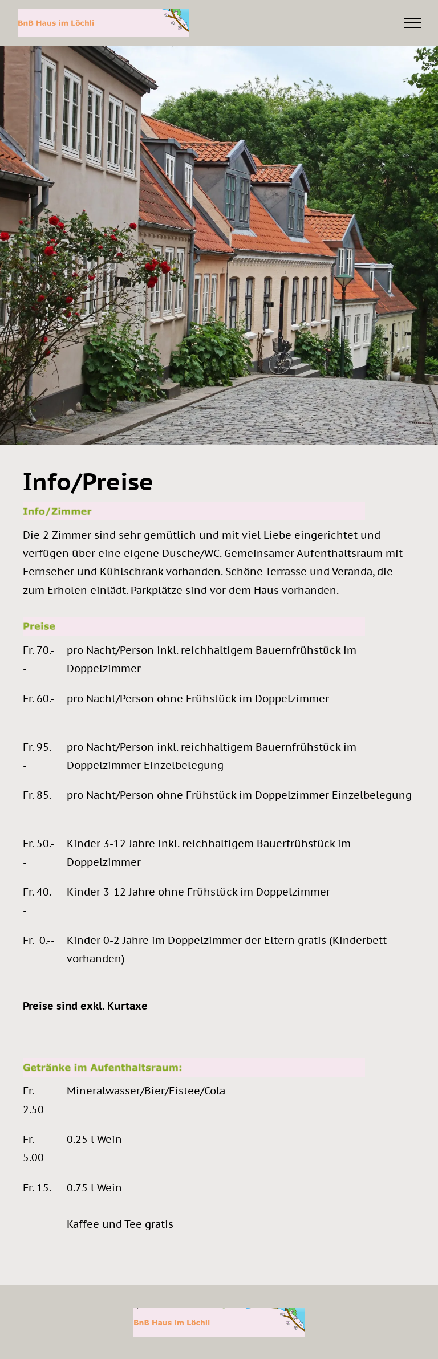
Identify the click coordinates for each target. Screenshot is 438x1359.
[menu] (413, 23)
